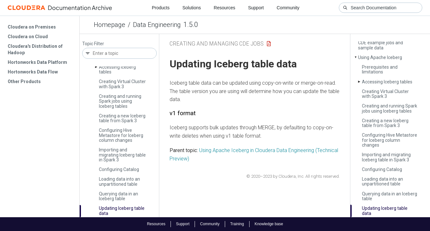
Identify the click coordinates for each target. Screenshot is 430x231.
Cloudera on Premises (32, 27)
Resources (224, 7)
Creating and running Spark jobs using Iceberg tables (120, 101)
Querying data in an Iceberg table (118, 196)
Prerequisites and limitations (380, 69)
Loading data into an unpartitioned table (119, 181)
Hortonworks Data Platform (37, 62)
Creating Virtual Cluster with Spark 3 (122, 84)
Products (161, 7)
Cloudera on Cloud (28, 36)
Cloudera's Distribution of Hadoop (35, 49)
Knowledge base (269, 224)
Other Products (24, 81)
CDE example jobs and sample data (380, 45)
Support (256, 7)
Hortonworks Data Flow (33, 71)
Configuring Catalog (119, 169)
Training (237, 224)
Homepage (109, 25)
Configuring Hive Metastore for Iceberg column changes (121, 135)
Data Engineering (157, 25)
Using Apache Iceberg (380, 57)
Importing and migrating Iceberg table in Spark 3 (122, 154)
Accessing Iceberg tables (117, 69)
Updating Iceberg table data (122, 211)
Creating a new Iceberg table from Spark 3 (122, 118)
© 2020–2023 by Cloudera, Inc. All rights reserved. (293, 176)
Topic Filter (93, 43)
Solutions (191, 7)
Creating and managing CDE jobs (217, 43)
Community (288, 7)
